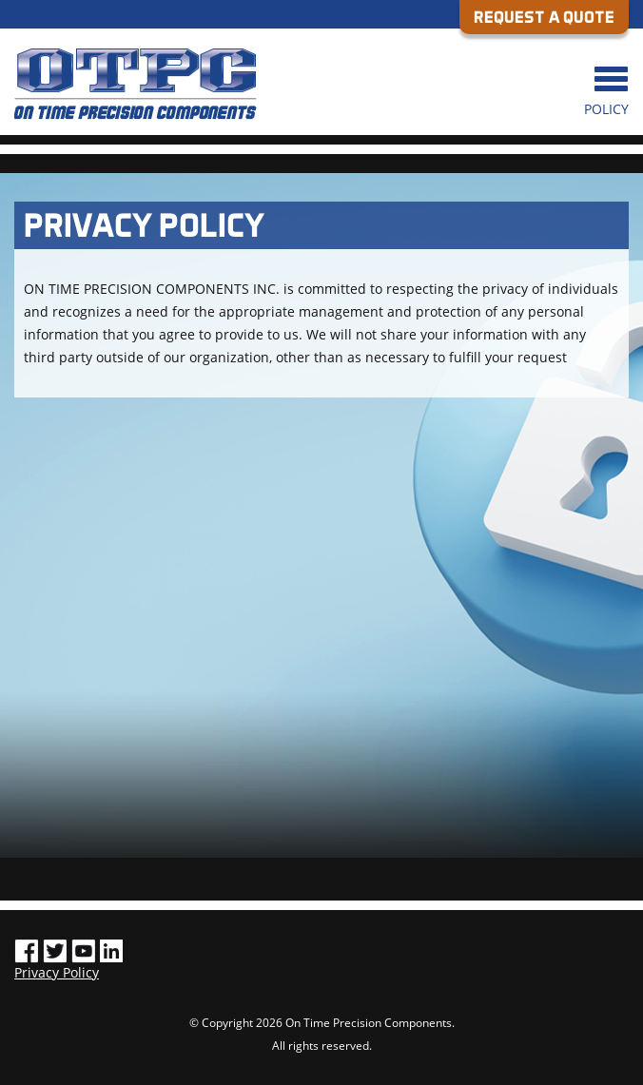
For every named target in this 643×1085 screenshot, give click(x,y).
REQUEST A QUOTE (544, 17)
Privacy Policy (56, 972)
